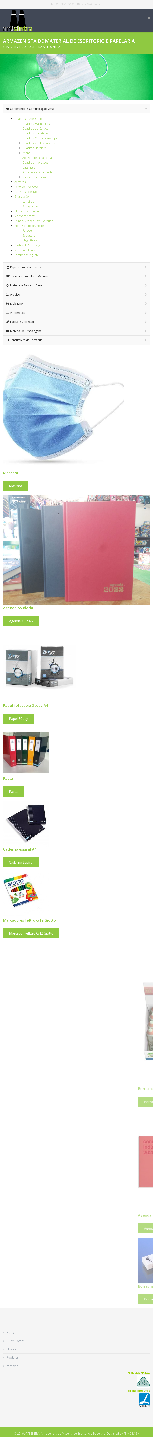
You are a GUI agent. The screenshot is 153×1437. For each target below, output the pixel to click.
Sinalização (21, 196)
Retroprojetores (24, 250)
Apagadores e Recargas (37, 158)
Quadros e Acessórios (28, 119)
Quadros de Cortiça (35, 128)
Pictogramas (30, 206)
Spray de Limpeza (34, 177)
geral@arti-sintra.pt (92, 4)
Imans (26, 153)
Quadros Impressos (35, 162)
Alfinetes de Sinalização (37, 172)
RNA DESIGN (131, 1433)
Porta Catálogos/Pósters (30, 226)
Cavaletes (28, 167)
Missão (11, 1349)
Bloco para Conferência (29, 211)
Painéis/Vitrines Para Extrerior (33, 221)
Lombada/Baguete (26, 255)
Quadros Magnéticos (36, 124)
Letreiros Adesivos (26, 192)
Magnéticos (29, 240)
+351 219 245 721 (64, 4)
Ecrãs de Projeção (26, 187)
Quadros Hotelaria (34, 148)
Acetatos (20, 182)
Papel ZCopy (98, 718)
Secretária (29, 235)
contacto (12, 1366)
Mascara (95, 486)
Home (10, 1333)
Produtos (12, 1357)
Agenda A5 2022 (101, 621)
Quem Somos (15, 1341)
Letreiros (28, 201)
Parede (27, 231)
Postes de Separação (28, 245)
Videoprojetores (25, 216)
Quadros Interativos (35, 133)
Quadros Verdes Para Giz (38, 143)
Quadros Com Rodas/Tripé (40, 138)
